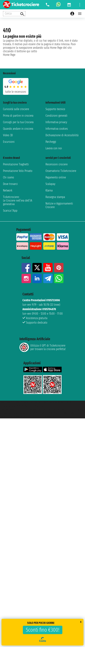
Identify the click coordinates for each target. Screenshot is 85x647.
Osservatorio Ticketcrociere (60, 171)
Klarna (49, 190)
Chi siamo (8, 177)
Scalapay (50, 184)
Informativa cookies (56, 128)
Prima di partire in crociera (18, 115)
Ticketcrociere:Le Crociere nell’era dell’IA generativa (17, 200)
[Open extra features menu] (14, 13)
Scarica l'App (10, 210)
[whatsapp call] (58, 4)
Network (7, 190)
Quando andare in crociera (18, 128)
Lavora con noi (53, 148)
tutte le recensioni (15, 91)
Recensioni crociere (56, 164)
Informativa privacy (56, 122)
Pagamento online (55, 177)
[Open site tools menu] (80, 4)
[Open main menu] (80, 13)
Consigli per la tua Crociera (18, 122)
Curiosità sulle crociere (16, 109)
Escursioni (9, 142)
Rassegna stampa (55, 197)
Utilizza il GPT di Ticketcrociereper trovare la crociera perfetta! (42, 347)
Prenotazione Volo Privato (17, 171)
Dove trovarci (10, 184)
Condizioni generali (56, 115)
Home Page (9, 55)
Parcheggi (50, 142)
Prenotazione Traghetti (16, 164)
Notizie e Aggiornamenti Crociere (59, 205)
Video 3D (8, 135)
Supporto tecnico (55, 109)
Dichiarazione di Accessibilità (61, 135)
